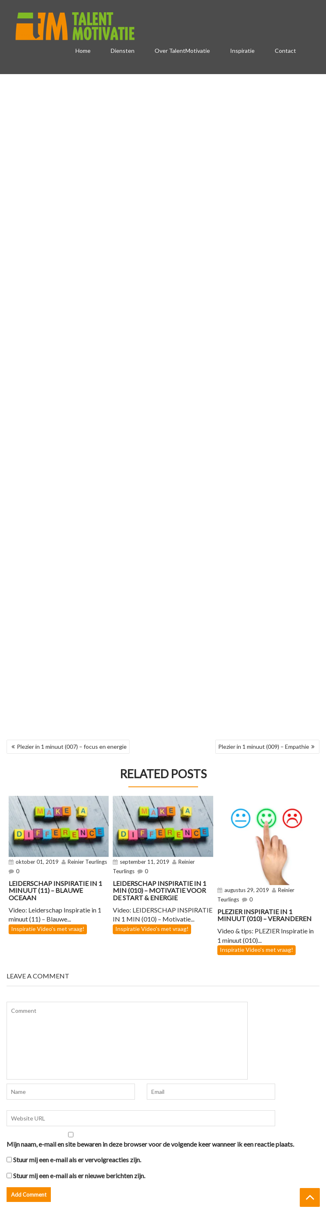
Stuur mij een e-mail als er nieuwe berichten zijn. (79, 1175)
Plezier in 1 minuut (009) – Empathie (263, 746)
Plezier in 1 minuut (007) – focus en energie (72, 746)
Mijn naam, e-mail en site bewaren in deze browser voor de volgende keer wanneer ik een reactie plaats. (150, 1144)
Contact (285, 50)
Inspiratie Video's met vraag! (47, 928)
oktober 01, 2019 (37, 861)
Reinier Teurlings (87, 861)
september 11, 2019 (144, 861)
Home (83, 50)
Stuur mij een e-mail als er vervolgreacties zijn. (77, 1159)
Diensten (123, 50)
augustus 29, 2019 (246, 890)
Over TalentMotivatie (182, 50)
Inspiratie (242, 50)
